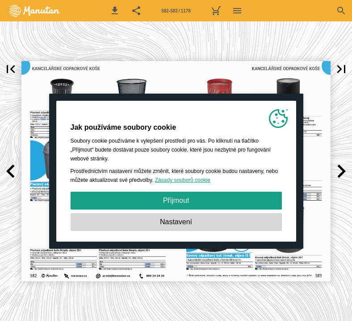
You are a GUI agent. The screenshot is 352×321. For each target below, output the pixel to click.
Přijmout (176, 200)
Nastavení (176, 222)
